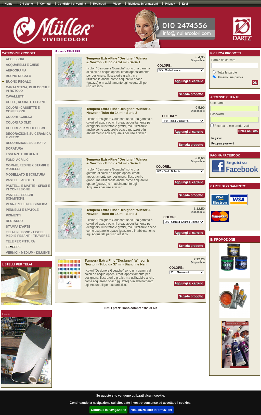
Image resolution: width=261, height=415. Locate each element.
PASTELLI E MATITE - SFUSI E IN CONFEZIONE (28, 187)
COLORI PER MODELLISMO (26, 128)
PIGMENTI (13, 215)
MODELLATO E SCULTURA (25, 174)
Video (117, 3)
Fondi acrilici (17, 160)
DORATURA (14, 148)
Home (8, 3)
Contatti (45, 3)
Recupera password (222, 143)
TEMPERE (13, 247)
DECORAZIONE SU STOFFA (26, 143)
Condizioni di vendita (72, 3)
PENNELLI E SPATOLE (22, 210)
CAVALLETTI (15, 96)
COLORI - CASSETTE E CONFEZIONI (23, 109)
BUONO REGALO (18, 76)
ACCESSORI (15, 59)
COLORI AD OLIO (18, 122)
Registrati (99, 3)
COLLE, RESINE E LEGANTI (26, 102)
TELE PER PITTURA (20, 241)
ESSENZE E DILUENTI (22, 154)
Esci (185, 3)
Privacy (170, 3)
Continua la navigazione (108, 410)
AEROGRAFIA (16, 70)
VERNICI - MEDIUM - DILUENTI (28, 252)
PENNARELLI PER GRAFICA (26, 204)
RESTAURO (14, 221)
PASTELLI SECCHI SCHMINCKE (19, 196)
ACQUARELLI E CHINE (22, 65)
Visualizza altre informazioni (151, 410)
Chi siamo (26, 3)
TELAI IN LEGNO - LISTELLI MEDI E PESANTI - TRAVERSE (28, 234)
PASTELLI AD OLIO (20, 180)
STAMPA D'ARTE (18, 226)
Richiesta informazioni (143, 3)
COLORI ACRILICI (19, 117)
